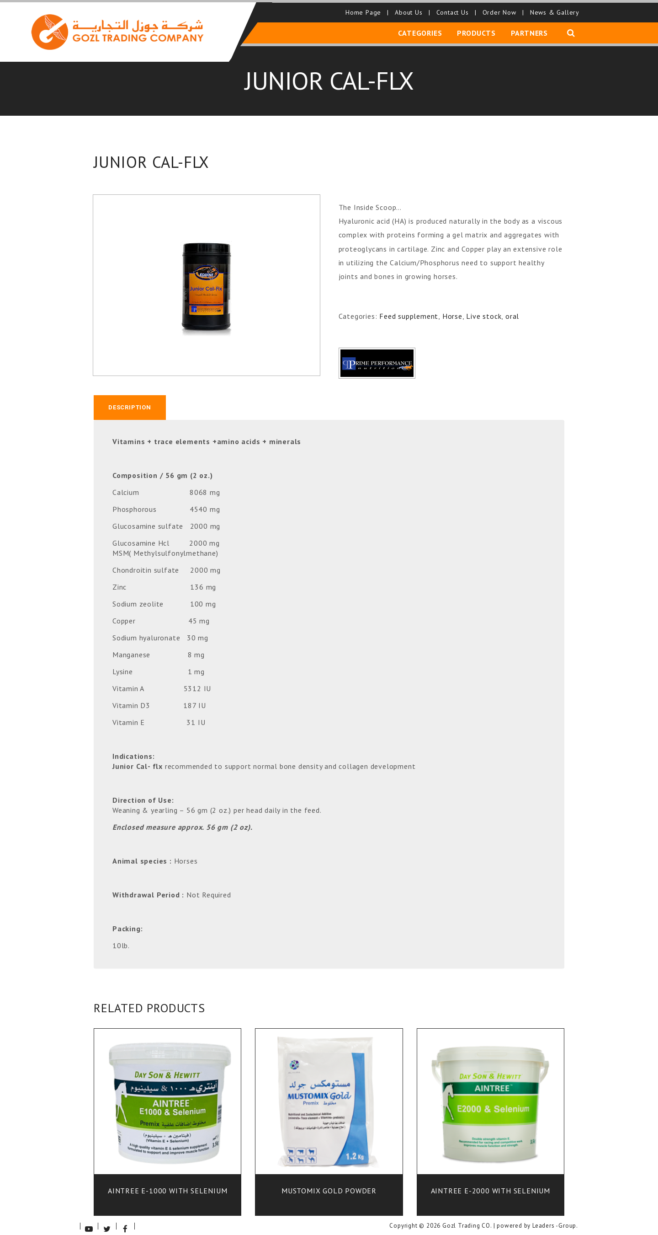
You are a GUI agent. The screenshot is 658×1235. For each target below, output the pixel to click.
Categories (423, 28)
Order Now (501, 9)
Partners (529, 28)
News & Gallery (553, 9)
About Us (410, 9)
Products (477, 28)
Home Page (365, 9)
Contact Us (454, 9)
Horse (452, 309)
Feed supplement (408, 309)
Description (129, 400)
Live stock (483, 309)
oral (512, 309)
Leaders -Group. (555, 1220)
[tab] (130, 401)
